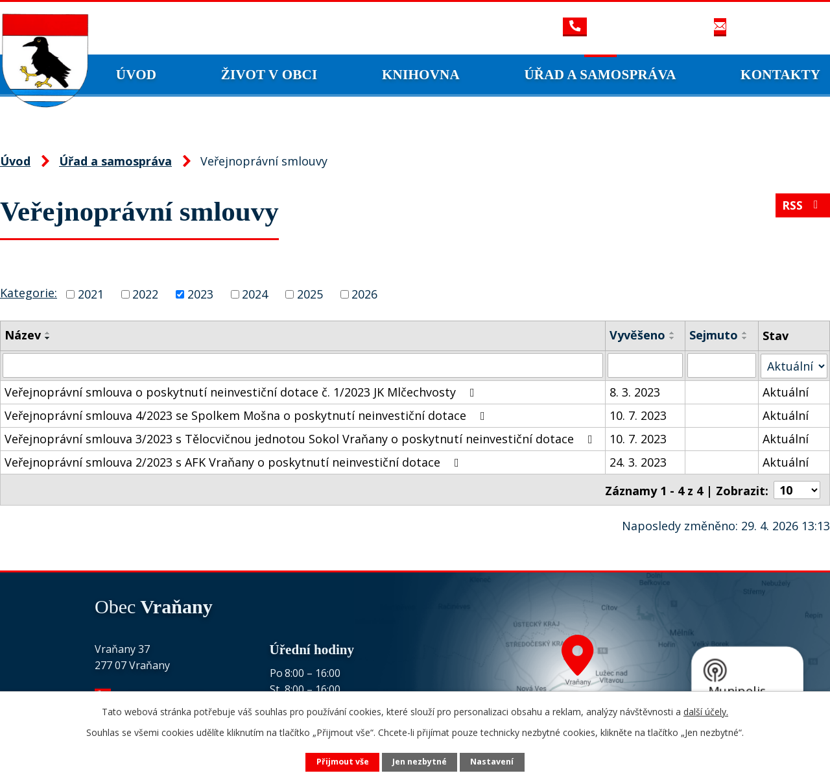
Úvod (136, 74)
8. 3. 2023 (635, 391)
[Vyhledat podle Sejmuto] (722, 365)
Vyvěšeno (637, 335)
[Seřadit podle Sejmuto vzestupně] (746, 333)
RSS (803, 206)
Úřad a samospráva (600, 74)
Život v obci (269, 74)
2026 (364, 294)
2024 (255, 294)
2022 (145, 294)
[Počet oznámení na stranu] (797, 489)
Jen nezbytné (419, 761)
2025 (310, 294)
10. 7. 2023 (638, 415)
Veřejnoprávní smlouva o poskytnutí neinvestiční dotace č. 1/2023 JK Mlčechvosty (242, 391)
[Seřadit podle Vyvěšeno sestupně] (672, 338)
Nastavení (492, 761)
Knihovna (421, 74)
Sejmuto (714, 335)
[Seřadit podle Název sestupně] (48, 338)
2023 (200, 294)
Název (23, 335)
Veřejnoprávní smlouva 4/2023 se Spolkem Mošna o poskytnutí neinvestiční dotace (247, 415)
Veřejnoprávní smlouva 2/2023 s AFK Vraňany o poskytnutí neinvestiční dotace (234, 461)
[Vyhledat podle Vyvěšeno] (645, 365)
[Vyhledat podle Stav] (794, 365)
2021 (91, 294)
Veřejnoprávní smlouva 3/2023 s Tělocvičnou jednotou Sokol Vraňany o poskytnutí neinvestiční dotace (301, 438)
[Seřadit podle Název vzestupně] (48, 333)
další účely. (705, 711)
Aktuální (786, 391)
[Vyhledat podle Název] (303, 365)
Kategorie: (28, 292)
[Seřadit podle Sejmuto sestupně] (746, 338)
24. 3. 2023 (638, 461)
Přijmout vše (342, 761)
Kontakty (780, 74)
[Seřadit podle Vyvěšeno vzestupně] (672, 333)
